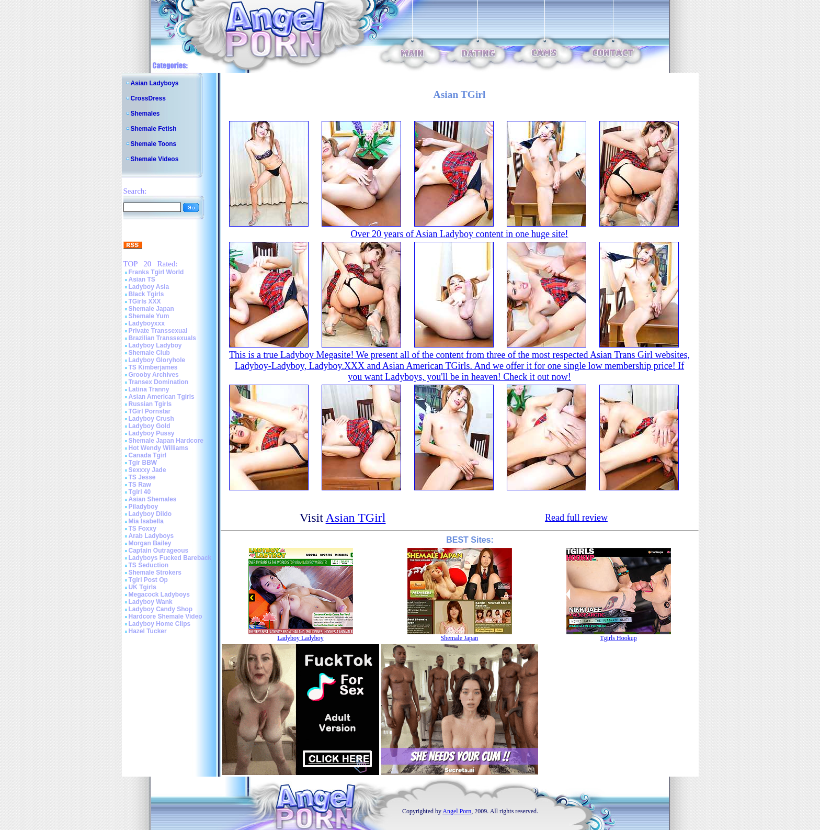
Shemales (145, 113)
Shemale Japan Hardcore (166, 440)
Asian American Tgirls (162, 396)
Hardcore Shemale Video (165, 616)
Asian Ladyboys (155, 83)
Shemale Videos (155, 159)
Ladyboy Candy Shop (161, 609)
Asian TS (142, 279)
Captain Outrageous (159, 550)
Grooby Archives (154, 374)
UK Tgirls (142, 587)
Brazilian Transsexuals (162, 338)
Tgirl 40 (140, 492)
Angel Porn (456, 811)
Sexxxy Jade (147, 470)
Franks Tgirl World (156, 272)
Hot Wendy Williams (158, 448)
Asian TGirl (356, 517)
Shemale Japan (151, 308)
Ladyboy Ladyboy (155, 345)
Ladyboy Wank (151, 601)
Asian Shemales (153, 499)
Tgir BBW (143, 462)
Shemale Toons (154, 144)
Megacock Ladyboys (159, 594)
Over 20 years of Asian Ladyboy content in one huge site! (459, 234)
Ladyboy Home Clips (160, 623)
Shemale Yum (149, 316)
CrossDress (148, 98)
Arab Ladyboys (151, 536)
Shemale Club (149, 352)
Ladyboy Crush (151, 418)
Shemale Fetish (154, 128)
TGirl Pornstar (150, 411)
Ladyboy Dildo (150, 514)
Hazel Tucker (148, 631)
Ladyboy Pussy (152, 433)
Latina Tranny (149, 389)
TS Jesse (142, 477)
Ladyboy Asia (149, 286)
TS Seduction (149, 565)
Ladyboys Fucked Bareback (170, 558)
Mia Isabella (146, 521)
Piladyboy (143, 506)
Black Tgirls (146, 294)
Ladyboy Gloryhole (157, 360)
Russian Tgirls (150, 404)
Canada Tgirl (148, 455)
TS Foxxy (142, 528)
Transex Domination (159, 382)
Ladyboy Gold (149, 426)
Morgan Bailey (150, 543)
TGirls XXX (145, 301)
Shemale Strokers (155, 572)
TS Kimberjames (153, 367)
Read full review (576, 517)
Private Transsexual (158, 330)
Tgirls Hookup (618, 638)
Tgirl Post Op (148, 580)
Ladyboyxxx (147, 323)
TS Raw (140, 484)
